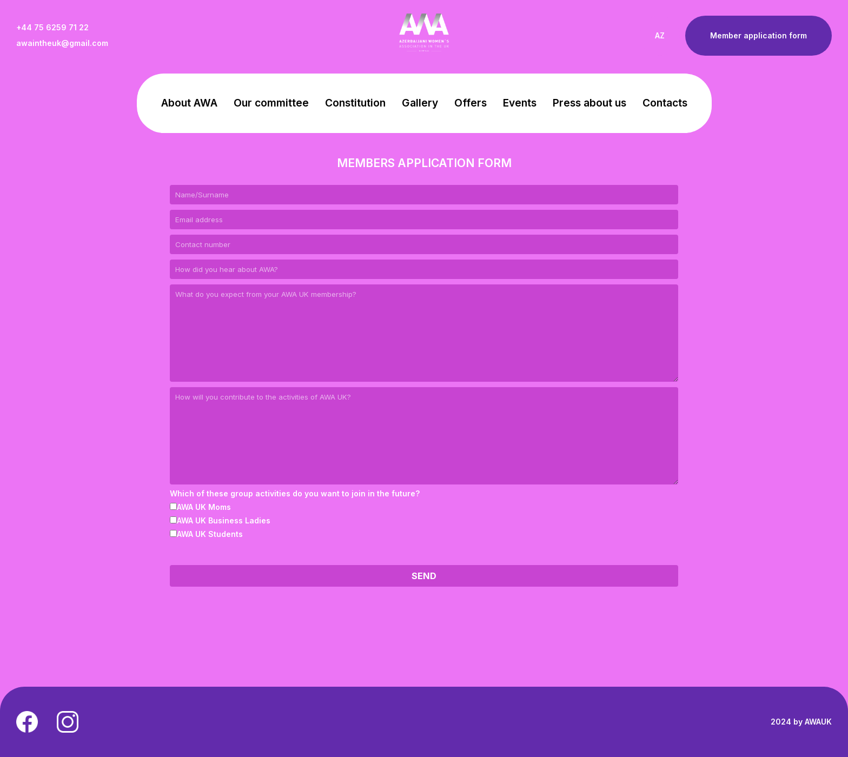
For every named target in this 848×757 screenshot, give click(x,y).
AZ (660, 35)
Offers (470, 102)
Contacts (664, 102)
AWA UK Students (206, 534)
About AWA (189, 102)
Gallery (420, 102)
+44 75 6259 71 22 (52, 27)
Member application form (758, 35)
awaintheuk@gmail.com (62, 43)
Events (519, 102)
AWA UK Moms (200, 507)
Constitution (355, 102)
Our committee (271, 102)
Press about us (589, 102)
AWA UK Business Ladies (220, 520)
